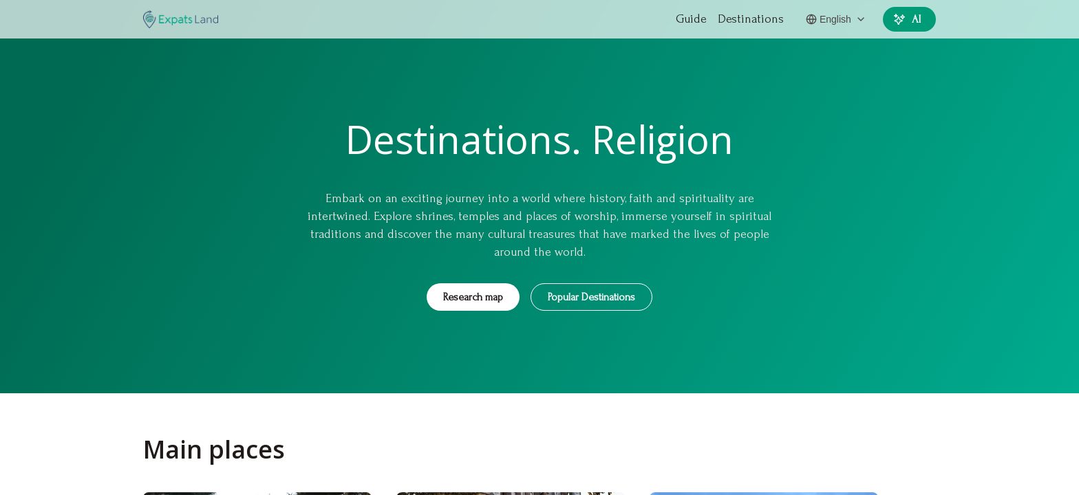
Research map (473, 297)
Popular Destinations (591, 297)
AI (908, 19)
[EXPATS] (180, 19)
